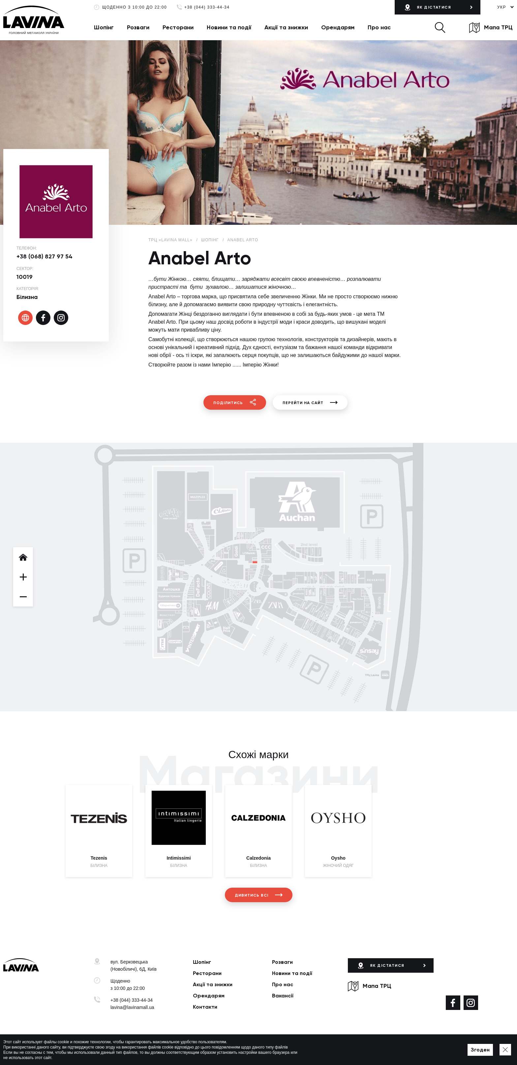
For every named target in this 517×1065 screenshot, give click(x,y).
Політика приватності (190, 1050)
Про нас (379, 27)
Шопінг (104, 27)
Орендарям (337, 27)
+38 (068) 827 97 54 (44, 256)
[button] (440, 27)
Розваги (138, 27)
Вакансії (282, 995)
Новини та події (229, 27)
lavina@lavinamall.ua (132, 1007)
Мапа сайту (226, 1050)
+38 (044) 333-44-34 (206, 7)
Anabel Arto (243, 240)
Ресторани (178, 27)
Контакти (205, 1007)
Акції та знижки (286, 27)
